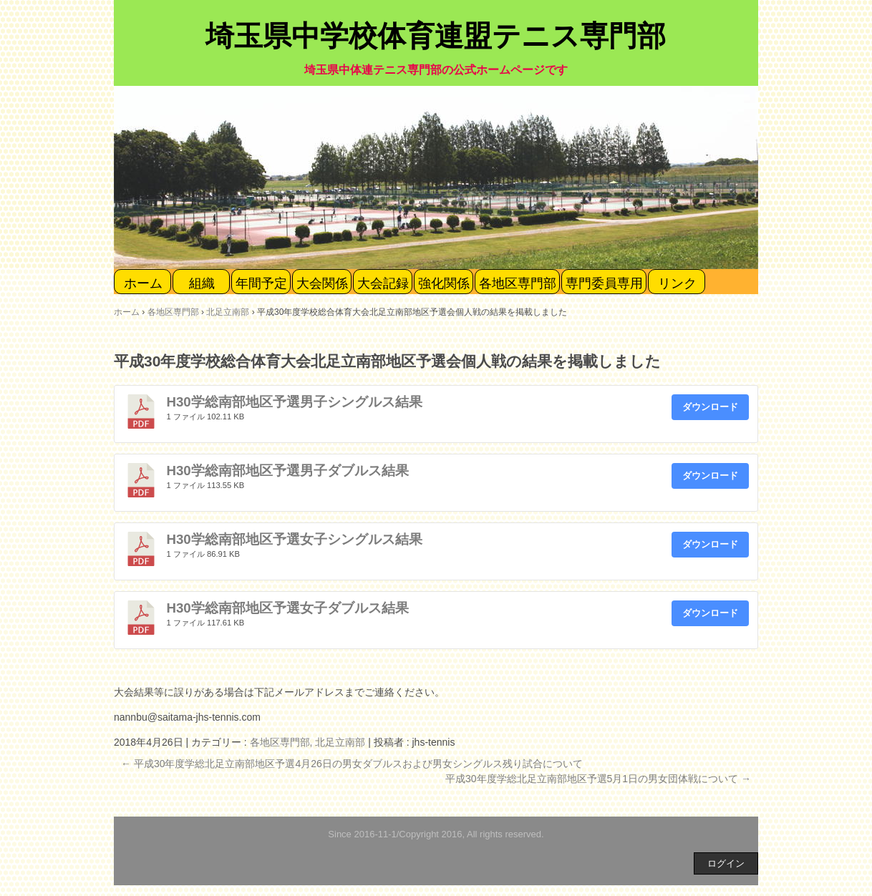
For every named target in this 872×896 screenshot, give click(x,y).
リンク (677, 283)
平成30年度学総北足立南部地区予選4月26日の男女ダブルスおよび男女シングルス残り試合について (352, 763)
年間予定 (261, 283)
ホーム (143, 283)
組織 (202, 283)
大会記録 (383, 283)
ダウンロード (710, 406)
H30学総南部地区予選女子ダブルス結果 (288, 607)
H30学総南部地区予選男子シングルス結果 (294, 401)
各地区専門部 (517, 283)
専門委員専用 (604, 283)
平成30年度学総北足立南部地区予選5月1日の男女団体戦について (598, 778)
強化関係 (444, 283)
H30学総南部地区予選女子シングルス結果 (294, 539)
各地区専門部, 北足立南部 (308, 742)
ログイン (726, 863)
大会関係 (322, 283)
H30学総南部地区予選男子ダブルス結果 (288, 470)
